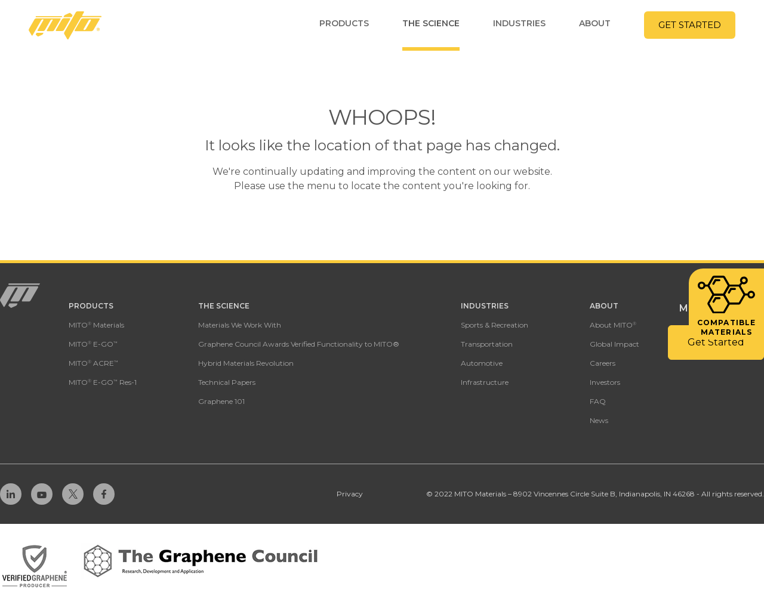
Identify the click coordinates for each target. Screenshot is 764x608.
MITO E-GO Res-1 (103, 382)
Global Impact (614, 344)
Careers (602, 363)
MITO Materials (96, 324)
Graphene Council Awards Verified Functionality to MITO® (298, 344)
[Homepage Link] (65, 25)
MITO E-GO (93, 344)
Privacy (350, 493)
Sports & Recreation (494, 324)
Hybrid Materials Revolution (246, 363)
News (599, 420)
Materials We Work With (239, 324)
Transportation (487, 344)
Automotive (482, 363)
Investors (605, 382)
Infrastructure (485, 382)
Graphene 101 (221, 401)
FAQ (598, 401)
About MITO (613, 324)
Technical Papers (226, 382)
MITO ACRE (93, 363)
